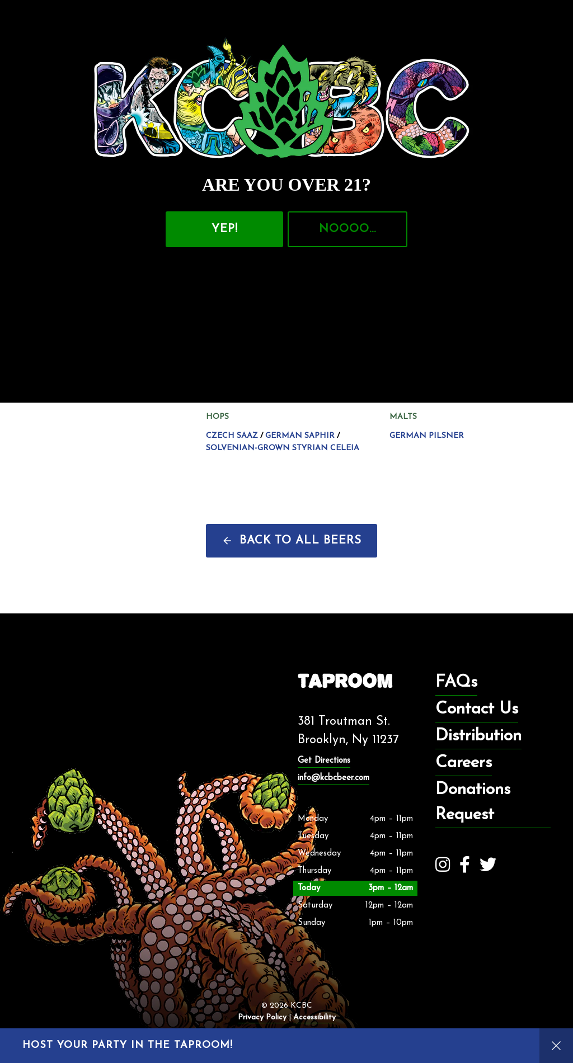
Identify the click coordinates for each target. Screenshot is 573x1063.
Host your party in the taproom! (127, 1045)
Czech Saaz (232, 436)
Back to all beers (300, 540)
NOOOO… (347, 229)
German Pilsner (426, 436)
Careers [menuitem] (463, 763)
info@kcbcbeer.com (333, 778)
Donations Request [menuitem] (472, 802)
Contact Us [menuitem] (476, 709)
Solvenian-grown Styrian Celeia (282, 448)
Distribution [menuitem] (478, 736)
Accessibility (314, 1017)
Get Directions (324, 761)
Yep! (225, 229)
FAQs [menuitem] (456, 682)
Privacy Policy (262, 1017)
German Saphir (300, 436)
